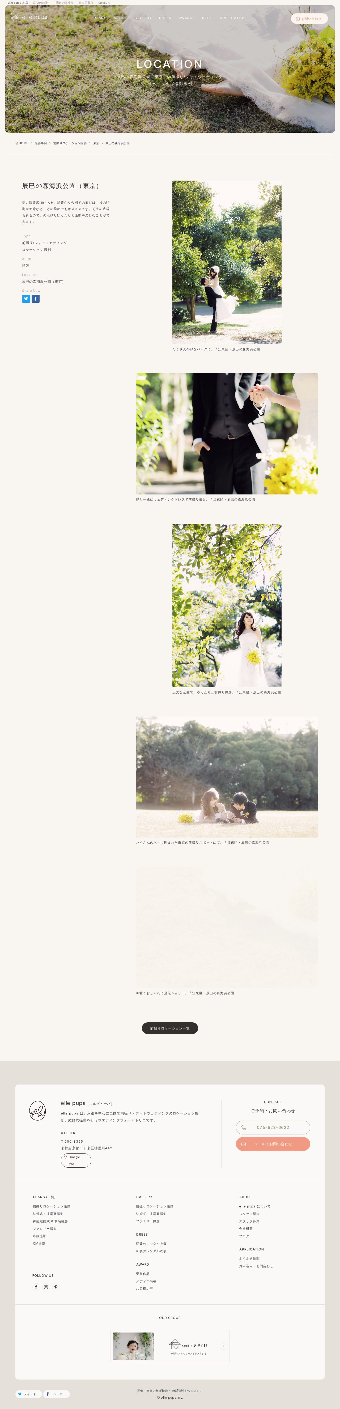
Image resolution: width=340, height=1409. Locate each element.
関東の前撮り (65, 3)
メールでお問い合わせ (273, 1144)
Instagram (46, 1287)
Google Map (74, 1160)
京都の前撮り (42, 3)
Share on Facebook (36, 299)
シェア (58, 1394)
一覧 (51, 1197)
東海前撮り (86, 3)
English (104, 3)
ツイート (30, 1394)
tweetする (26, 299)
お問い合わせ (308, 19)
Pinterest (56, 1287)
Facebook (36, 1287)
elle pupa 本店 (17, 3)
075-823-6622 (273, 1127)
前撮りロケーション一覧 (170, 1028)
